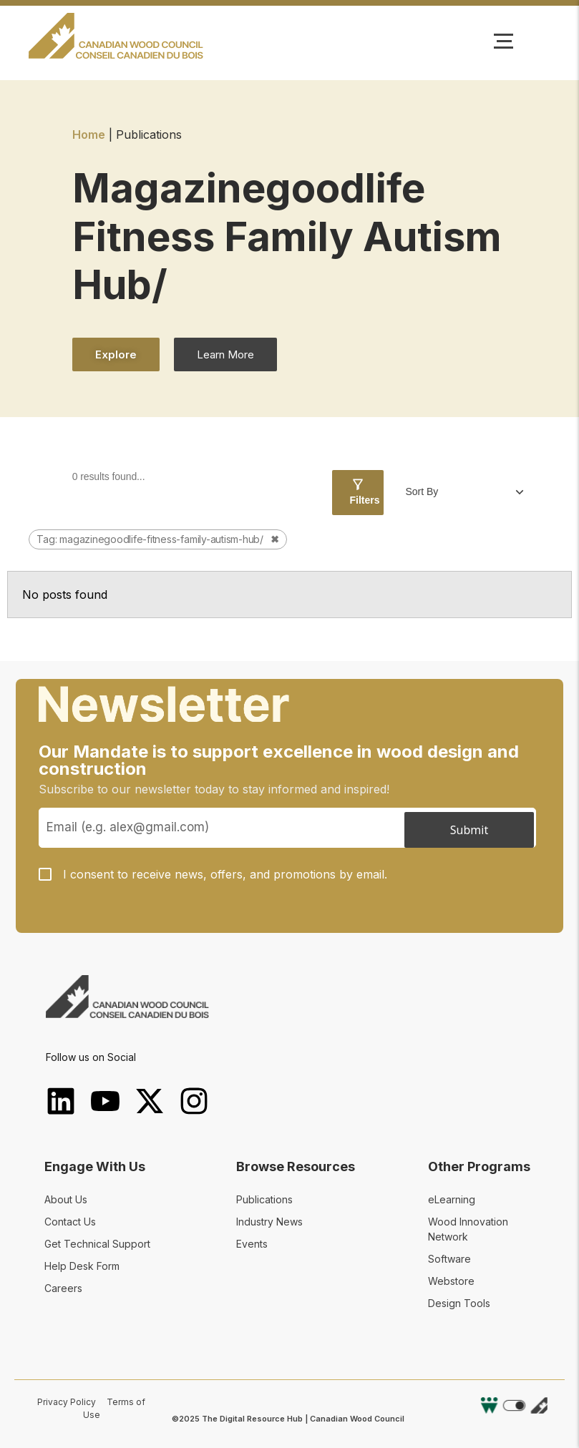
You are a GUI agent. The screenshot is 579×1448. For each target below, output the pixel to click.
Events (252, 1244)
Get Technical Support (97, 1244)
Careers (63, 1288)
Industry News (269, 1221)
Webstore (451, 1281)
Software (449, 1259)
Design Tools (459, 1303)
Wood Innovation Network (468, 1229)
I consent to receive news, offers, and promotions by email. (225, 874)
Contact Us (70, 1221)
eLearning (451, 1199)
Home (88, 134)
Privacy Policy (66, 1401)
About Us (65, 1199)
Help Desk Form (82, 1266)
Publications (264, 1199)
